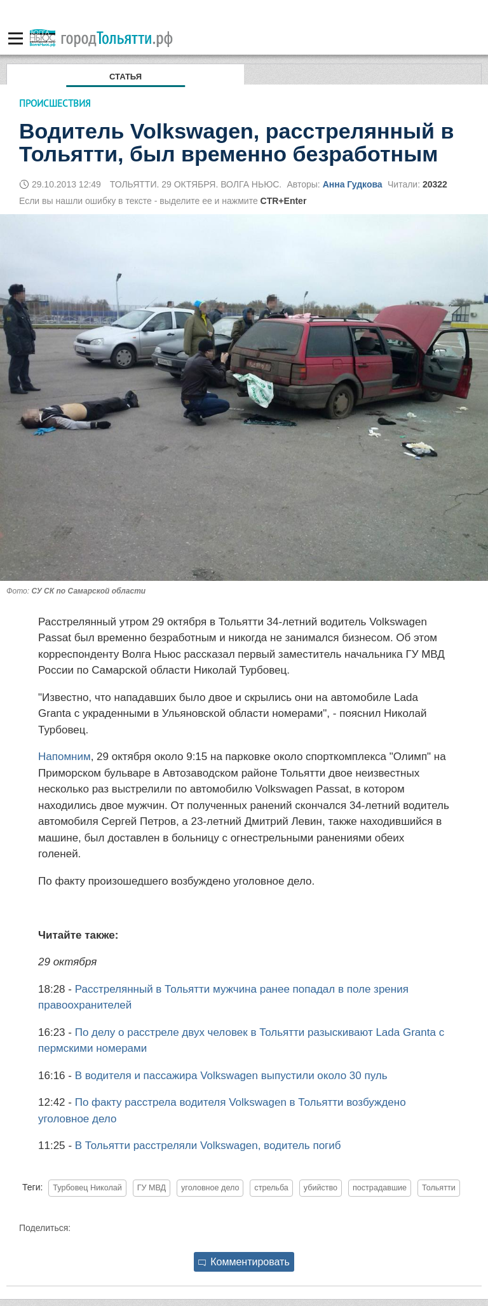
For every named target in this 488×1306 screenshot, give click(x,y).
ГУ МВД (151, 1187)
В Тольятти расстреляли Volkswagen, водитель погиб (208, 1145)
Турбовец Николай (87, 1187)
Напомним (64, 757)
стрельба (271, 1187)
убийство (320, 1187)
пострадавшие (380, 1187)
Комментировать (244, 1261)
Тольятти (439, 1187)
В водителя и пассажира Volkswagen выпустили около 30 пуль (231, 1076)
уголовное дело (210, 1187)
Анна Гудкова (353, 184)
